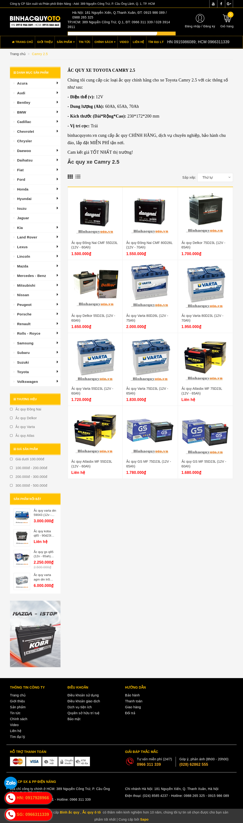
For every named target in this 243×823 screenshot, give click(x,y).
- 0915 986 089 (217, 796)
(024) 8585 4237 (155, 796)
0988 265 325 (194, 796)
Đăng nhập (193, 26)
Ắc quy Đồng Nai (25, 409)
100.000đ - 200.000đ (28, 468)
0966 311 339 (149, 764)
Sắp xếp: (189, 177)
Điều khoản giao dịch (84, 701)
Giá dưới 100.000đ (27, 459)
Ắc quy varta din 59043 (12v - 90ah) (45, 515)
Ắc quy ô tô (91, 812)
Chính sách (105, 42)
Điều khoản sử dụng (83, 695)
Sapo (144, 819)
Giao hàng (133, 707)
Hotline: (191, 42)
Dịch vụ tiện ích (80, 707)
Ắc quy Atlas (22, 436)
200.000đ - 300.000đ (28, 477)
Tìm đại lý (156, 42)
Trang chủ (22, 42)
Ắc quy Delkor (23, 418)
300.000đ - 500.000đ (28, 485)
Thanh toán (133, 701)
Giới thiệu (45, 42)
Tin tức (84, 42)
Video (124, 42)
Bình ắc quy (69, 812)
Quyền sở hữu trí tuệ (84, 713)
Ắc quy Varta (22, 427)
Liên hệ (138, 42)
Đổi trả (130, 713)
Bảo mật (74, 719)
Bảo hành (132, 695)
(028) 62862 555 (193, 764)
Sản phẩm (66, 42)
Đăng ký (209, 26)
